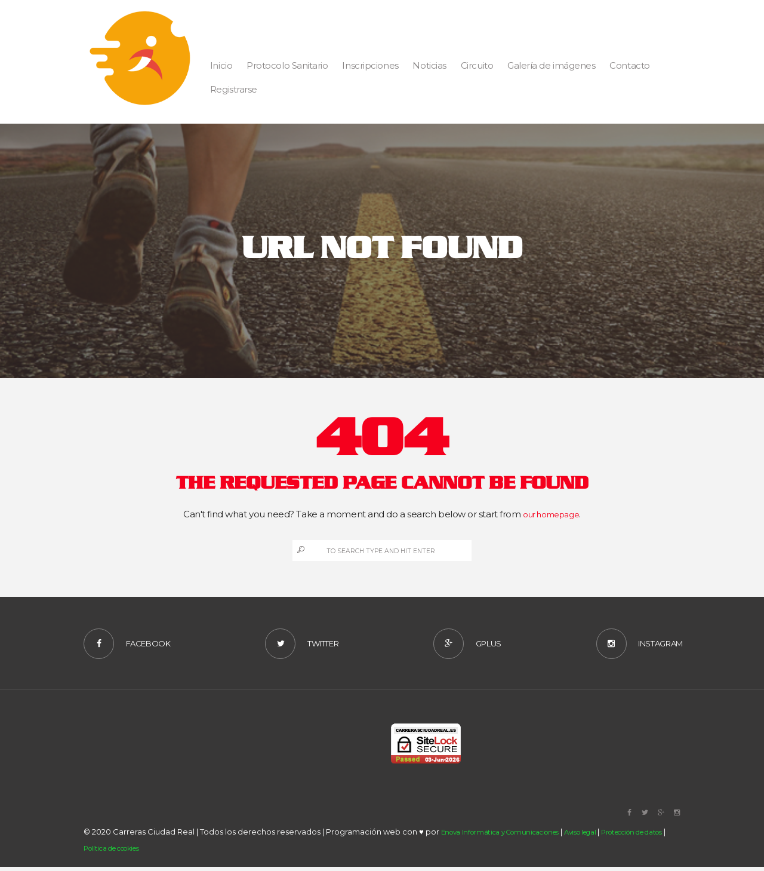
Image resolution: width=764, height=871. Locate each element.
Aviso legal (600, 836)
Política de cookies (145, 851)
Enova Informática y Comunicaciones (509, 836)
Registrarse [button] (233, 89)
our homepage (551, 514)
